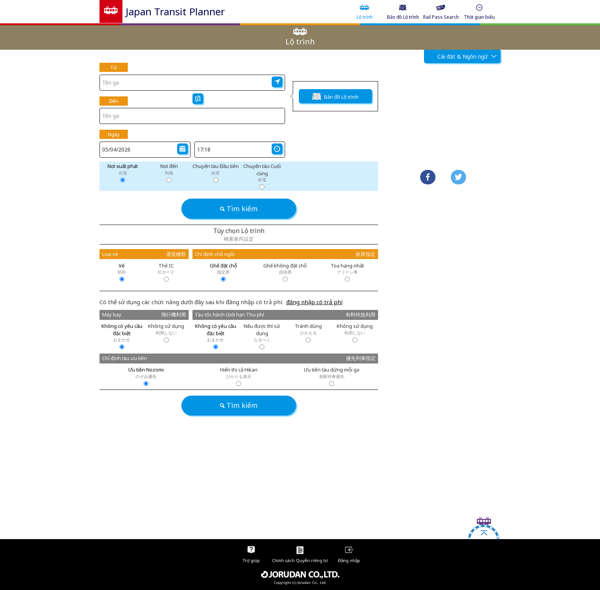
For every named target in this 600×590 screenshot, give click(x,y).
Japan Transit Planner (175, 11)
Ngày (114, 134)
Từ (113, 67)
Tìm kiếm (239, 208)
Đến (113, 101)
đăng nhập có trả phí (314, 302)
